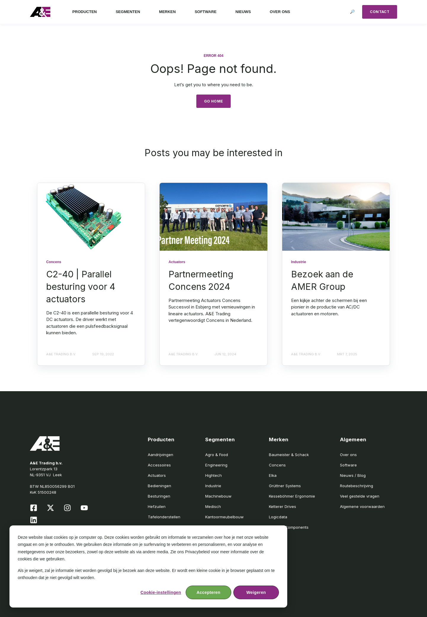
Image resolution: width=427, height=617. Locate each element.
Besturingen (159, 496)
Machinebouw (218, 496)
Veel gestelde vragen (359, 496)
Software (348, 465)
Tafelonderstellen (164, 516)
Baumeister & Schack (289, 454)
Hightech (213, 475)
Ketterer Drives (282, 506)
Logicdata (278, 516)
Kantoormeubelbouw (224, 516)
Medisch (213, 506)
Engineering (216, 465)
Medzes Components (289, 527)
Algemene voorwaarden (362, 506)
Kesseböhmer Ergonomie (292, 496)
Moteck (275, 537)
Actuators (157, 475)
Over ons (348, 454)
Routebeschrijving (356, 485)
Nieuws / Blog (353, 475)
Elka (273, 475)
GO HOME (213, 101)
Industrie (213, 485)
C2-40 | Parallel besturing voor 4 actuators (80, 286)
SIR (271, 558)
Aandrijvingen (160, 454)
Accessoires (159, 465)
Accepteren (208, 592)
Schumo (276, 548)
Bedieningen (159, 485)
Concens (277, 465)
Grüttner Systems (285, 485)
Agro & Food (216, 454)
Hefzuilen (157, 506)
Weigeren (256, 592)
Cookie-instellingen (160, 592)
